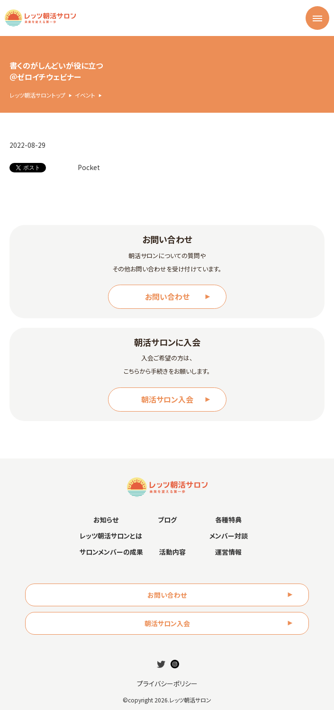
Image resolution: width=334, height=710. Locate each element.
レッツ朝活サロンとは (111, 535)
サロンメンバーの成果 (111, 552)
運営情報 (228, 552)
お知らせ (105, 519)
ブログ (167, 519)
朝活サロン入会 (167, 399)
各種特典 (228, 519)
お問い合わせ (167, 296)
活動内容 (172, 552)
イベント (85, 95)
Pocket (89, 167)
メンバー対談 (228, 535)
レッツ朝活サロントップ (37, 95)
